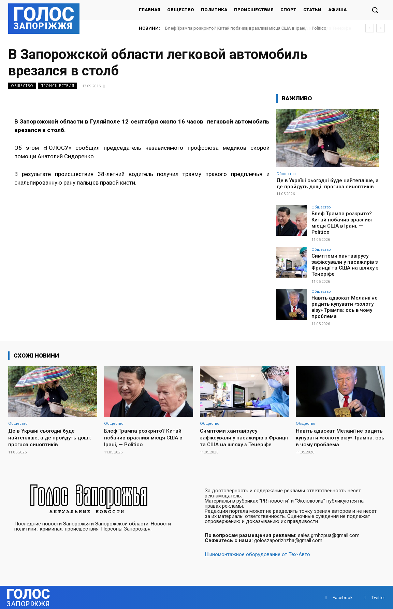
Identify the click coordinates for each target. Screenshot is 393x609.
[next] (380, 28)
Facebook (343, 596)
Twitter (378, 596)
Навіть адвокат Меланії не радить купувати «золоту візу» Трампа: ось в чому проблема (342, 300)
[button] (375, 10)
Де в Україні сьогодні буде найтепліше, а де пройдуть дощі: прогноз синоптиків (327, 183)
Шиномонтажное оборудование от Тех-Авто (257, 554)
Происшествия (57, 86)
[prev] (369, 28)
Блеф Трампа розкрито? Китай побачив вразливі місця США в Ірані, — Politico (245, 28)
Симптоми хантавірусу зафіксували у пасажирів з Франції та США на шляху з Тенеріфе (342, 259)
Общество (22, 86)
